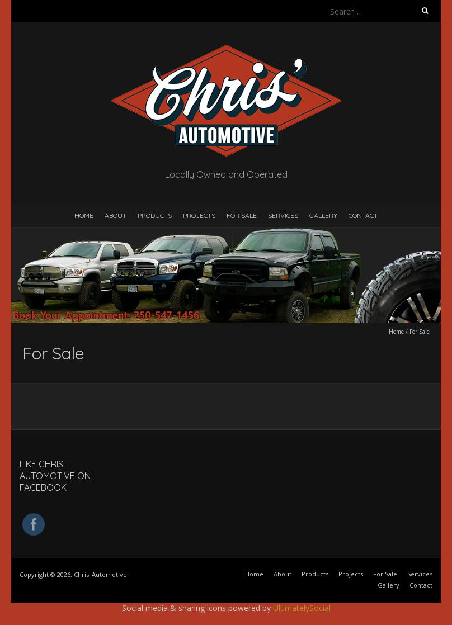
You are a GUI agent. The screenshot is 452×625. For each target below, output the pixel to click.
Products (155, 215)
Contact (363, 215)
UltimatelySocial (302, 608)
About (115, 215)
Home (83, 215)
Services (283, 215)
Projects (199, 215)
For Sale (242, 215)
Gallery (323, 215)
